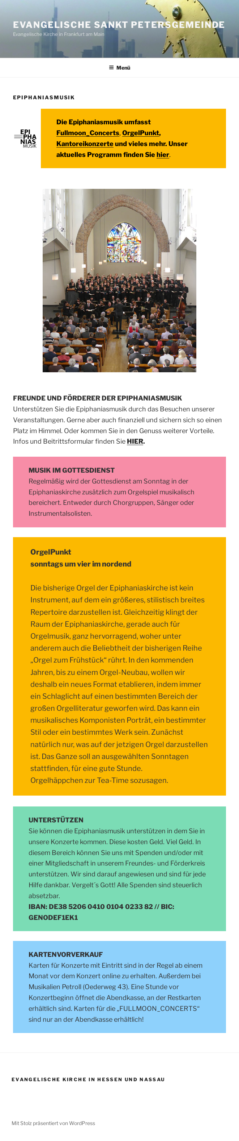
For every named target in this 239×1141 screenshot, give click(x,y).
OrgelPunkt (140, 133)
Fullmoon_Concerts (87, 133)
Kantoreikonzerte (85, 144)
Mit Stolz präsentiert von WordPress (53, 1123)
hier (163, 154)
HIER (135, 441)
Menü (119, 68)
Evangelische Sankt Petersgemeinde (119, 25)
